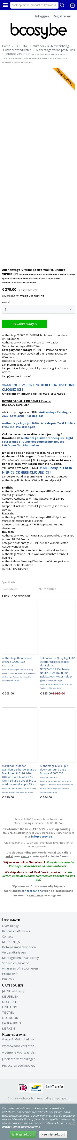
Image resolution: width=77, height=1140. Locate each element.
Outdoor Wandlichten (17, 50)
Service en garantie (15, 963)
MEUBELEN (10, 996)
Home (6, 46)
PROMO (8, 979)
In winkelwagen (25, 324)
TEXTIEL (8, 1012)
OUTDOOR (10, 1018)
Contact (7, 936)
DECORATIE (10, 1002)
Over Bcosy (10, 926)
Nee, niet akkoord (53, 1134)
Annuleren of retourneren (20, 968)
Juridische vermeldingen (19, 1059)
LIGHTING (21, 46)
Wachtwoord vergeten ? (19, 1046)
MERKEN (8, 1028)
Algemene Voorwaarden (19, 1052)
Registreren (62, 16)
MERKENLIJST (12, 942)
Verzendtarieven (14, 952)
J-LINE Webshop (13, 991)
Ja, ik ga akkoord (23, 1134)
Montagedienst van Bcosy (20, 958)
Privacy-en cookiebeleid (19, 1065)
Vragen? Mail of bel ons (18, 1039)
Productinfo (10, 974)
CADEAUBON (11, 1023)
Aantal (6, 302)
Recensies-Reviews (16, 931)
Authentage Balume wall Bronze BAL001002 (19, 669)
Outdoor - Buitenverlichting (51, 46)
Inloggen (42, 16)
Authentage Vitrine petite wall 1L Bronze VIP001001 (38, 55)
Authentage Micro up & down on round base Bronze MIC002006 (57, 778)
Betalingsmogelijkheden (19, 947)
